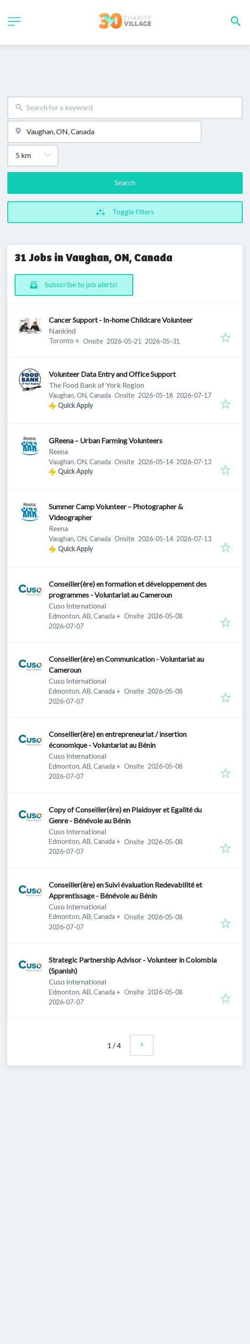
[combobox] (125, 107)
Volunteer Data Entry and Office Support (112, 374)
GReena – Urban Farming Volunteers (105, 440)
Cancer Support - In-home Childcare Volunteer (121, 319)
